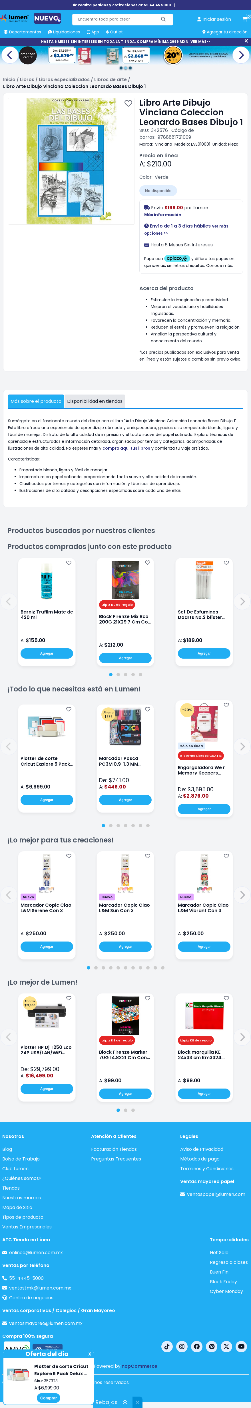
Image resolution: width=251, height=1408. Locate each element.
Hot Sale (219, 1252)
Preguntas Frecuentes (116, 1159)
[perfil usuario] (214, 19)
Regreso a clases (229, 1262)
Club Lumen (15, 1168)
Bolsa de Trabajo (21, 1159)
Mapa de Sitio (17, 1207)
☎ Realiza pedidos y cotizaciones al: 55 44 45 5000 (122, 5)
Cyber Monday (226, 1291)
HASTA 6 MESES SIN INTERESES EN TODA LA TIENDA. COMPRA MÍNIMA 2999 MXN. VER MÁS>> (125, 41)
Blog (7, 1149)
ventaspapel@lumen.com (216, 1194)
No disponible (158, 190)
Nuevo (28, 897)
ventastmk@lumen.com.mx (40, 1288)
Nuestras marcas (21, 1197)
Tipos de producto (22, 1217)
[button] (8, 601)
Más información (162, 215)
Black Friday (223, 1281)
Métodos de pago (200, 1159)
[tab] (111, 674)
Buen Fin (219, 1272)
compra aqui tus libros (126, 448)
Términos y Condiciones (207, 1168)
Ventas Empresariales (27, 1227)
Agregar (46, 653)
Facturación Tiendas (114, 1149)
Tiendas (11, 1188)
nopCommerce (139, 1366)
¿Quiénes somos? (21, 1178)
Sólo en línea (191, 746)
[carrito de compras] (245, 19)
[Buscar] (163, 20)
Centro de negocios (31, 1297)
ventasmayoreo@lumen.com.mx (46, 1323)
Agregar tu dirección (225, 32)
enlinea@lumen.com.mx (36, 1252)
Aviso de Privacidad (201, 1149)
